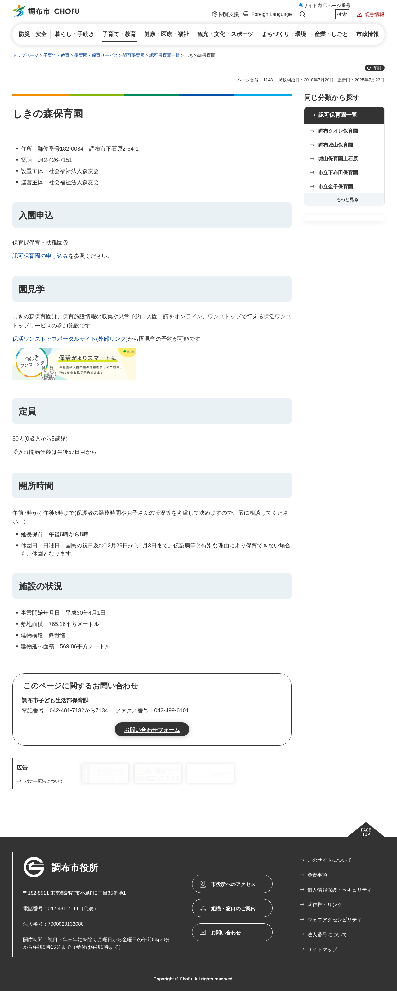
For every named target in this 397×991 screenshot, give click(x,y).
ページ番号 (338, 5)
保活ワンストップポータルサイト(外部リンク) (70, 339)
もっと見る (347, 199)
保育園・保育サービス (96, 55)
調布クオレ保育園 (338, 131)
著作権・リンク (324, 904)
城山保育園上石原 (338, 158)
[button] (225, 15)
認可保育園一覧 (164, 55)
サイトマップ (322, 949)
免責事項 (317, 875)
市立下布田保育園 (338, 172)
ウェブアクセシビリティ (334, 919)
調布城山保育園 (335, 145)
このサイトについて (329, 860)
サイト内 (312, 5)
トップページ (25, 55)
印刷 (377, 68)
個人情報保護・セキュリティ (339, 890)
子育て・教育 (56, 55)
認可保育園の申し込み (40, 256)
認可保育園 (134, 55)
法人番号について (327, 934)
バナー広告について (44, 781)
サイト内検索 (302, 14)
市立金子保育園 (335, 186)
